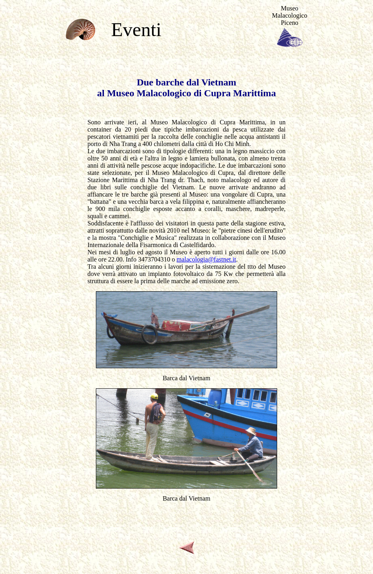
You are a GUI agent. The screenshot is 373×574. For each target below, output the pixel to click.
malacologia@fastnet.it (206, 259)
